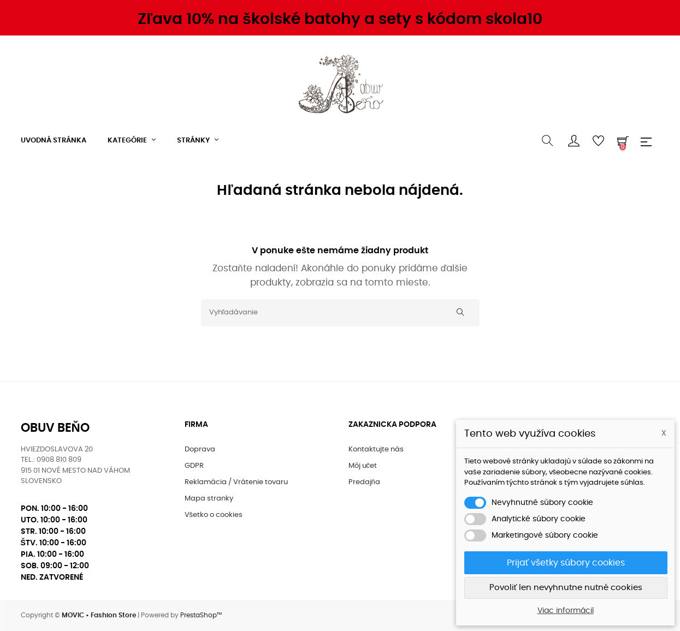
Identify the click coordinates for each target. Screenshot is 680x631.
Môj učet (362, 465)
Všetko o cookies (214, 515)
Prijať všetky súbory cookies (566, 562)
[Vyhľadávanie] (340, 313)
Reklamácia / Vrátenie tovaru (236, 482)
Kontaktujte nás (376, 449)
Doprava (200, 449)
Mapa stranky (209, 498)
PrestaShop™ (201, 615)
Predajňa (364, 482)
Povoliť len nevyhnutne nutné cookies (566, 588)
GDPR (194, 465)
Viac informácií (565, 611)
